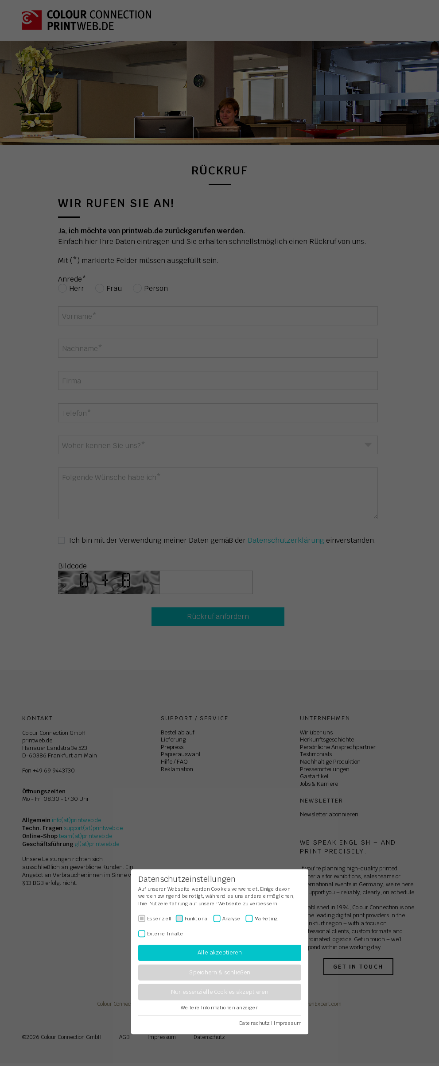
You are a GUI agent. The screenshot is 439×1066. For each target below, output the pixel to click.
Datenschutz (254, 1023)
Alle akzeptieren (219, 953)
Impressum (287, 1023)
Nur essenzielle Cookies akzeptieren (219, 992)
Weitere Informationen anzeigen (219, 1007)
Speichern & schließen (219, 972)
